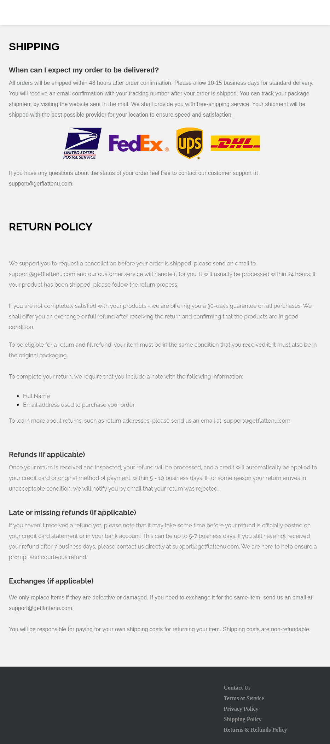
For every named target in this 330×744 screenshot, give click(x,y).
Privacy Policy (241, 709)
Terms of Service (244, 698)
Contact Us (237, 688)
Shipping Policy (242, 719)
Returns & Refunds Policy (255, 730)
